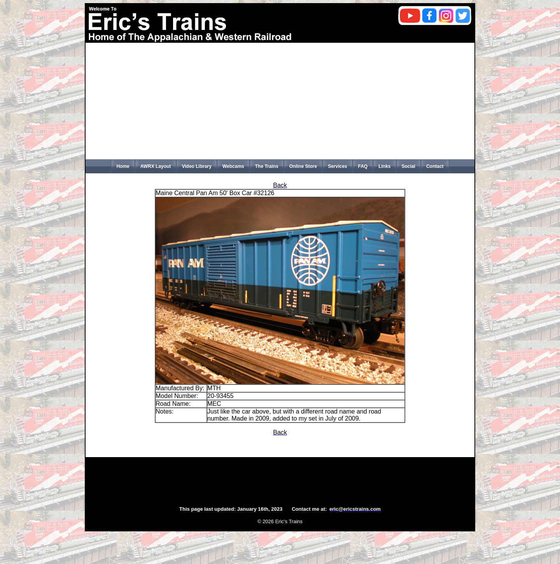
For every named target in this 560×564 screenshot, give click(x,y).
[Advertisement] (280, 101)
